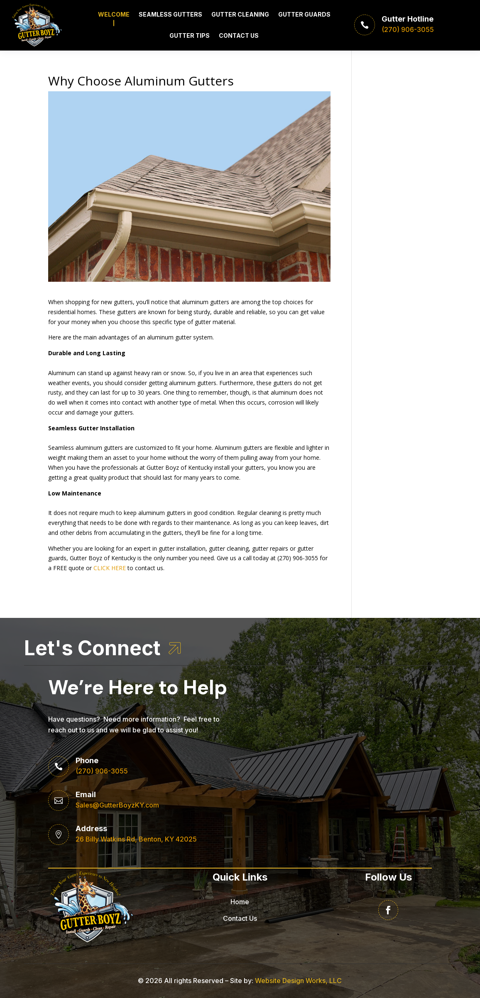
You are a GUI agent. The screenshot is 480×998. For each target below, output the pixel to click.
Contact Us (239, 35)
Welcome (114, 14)
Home (239, 902)
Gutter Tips (189, 35)
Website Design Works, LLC (298, 980)
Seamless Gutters (170, 14)
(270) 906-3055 (102, 771)
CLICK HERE (109, 568)
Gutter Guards (304, 14)
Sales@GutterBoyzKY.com (117, 805)
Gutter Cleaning (240, 14)
